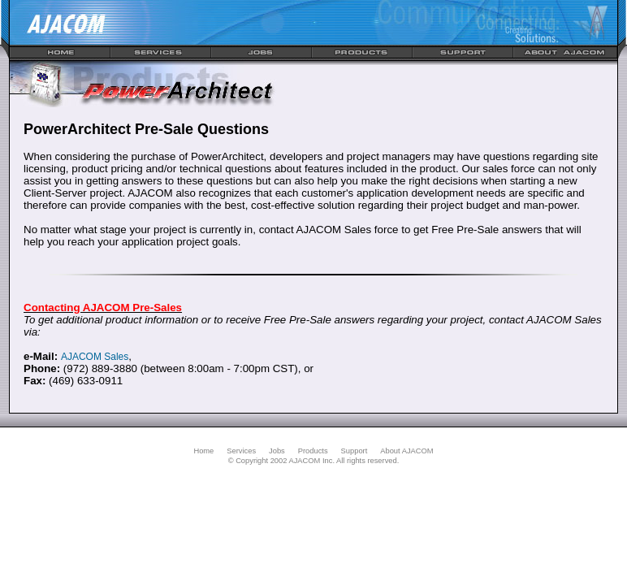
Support (354, 451)
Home (203, 451)
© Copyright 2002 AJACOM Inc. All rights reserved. (314, 461)
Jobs (277, 451)
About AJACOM (406, 451)
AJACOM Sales (94, 356)
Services (241, 451)
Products (313, 451)
